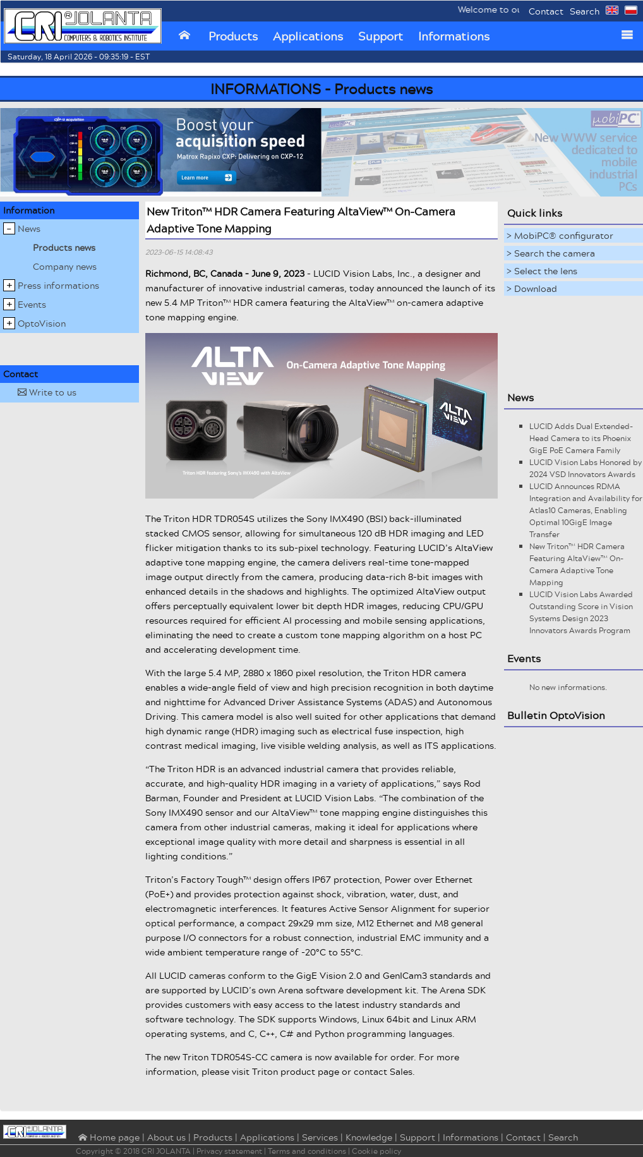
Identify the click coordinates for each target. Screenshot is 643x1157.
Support (380, 36)
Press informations (58, 285)
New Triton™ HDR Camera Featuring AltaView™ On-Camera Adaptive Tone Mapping (577, 564)
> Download (532, 288)
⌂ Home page (108, 1138)
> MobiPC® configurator (560, 235)
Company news (65, 266)
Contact (546, 11)
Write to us (47, 392)
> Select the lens (542, 271)
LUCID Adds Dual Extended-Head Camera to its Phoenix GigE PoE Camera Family (581, 438)
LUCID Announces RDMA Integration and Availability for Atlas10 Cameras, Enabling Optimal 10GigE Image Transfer (585, 510)
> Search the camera (551, 253)
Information (28, 210)
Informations (454, 36)
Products (233, 36)
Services (320, 1137)
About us (166, 1137)
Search (584, 11)
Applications (308, 36)
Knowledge (369, 1137)
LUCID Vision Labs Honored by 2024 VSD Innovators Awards (585, 468)
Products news (64, 247)
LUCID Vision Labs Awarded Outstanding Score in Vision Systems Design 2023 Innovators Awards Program (581, 612)
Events (32, 304)
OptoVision (42, 323)
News (29, 228)
